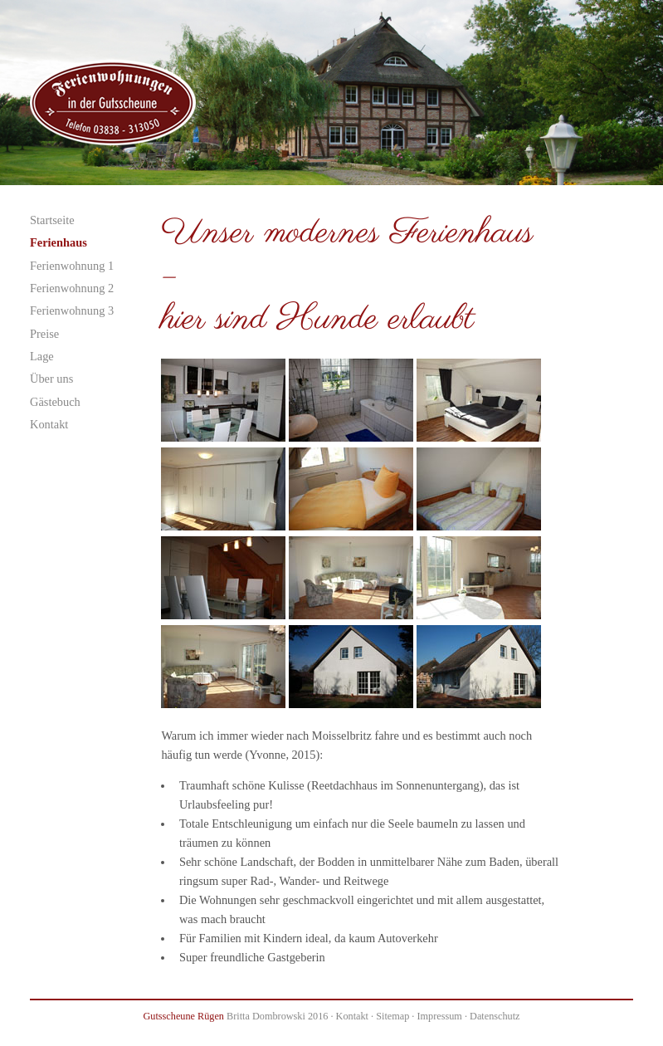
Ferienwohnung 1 (72, 265)
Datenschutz (494, 1016)
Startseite (52, 220)
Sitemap (392, 1016)
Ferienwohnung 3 (72, 310)
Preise (44, 333)
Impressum (439, 1016)
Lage (42, 356)
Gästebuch (55, 401)
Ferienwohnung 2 (72, 288)
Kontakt (49, 424)
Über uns (51, 378)
